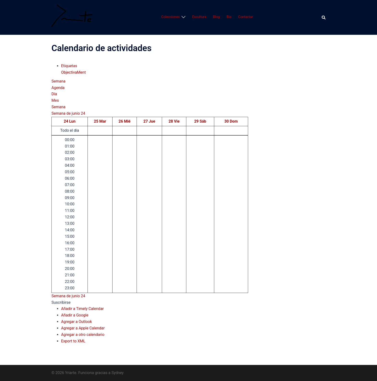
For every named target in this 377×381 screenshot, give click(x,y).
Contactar (245, 17)
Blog (216, 17)
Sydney (117, 372)
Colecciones (170, 17)
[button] (60, 302)
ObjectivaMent (73, 72)
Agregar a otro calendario (82, 334)
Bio (228, 17)
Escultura (199, 17)
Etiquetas (69, 66)
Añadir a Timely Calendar (82, 308)
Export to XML (73, 341)
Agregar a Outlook (76, 321)
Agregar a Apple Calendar (83, 328)
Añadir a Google (74, 315)
